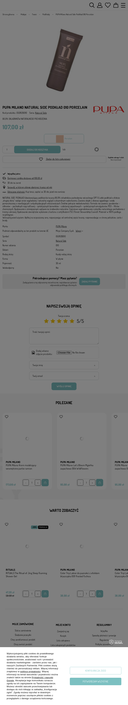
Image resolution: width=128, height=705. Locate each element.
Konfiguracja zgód (95, 670)
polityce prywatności (30, 671)
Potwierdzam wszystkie (95, 681)
